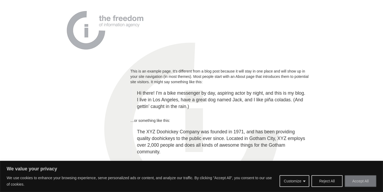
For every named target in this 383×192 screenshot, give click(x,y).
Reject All (327, 181)
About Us (181, 22)
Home (160, 22)
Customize (292, 181)
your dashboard (217, 128)
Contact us (258, 22)
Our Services (231, 22)
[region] (191, 176)
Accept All (360, 181)
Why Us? (204, 22)
